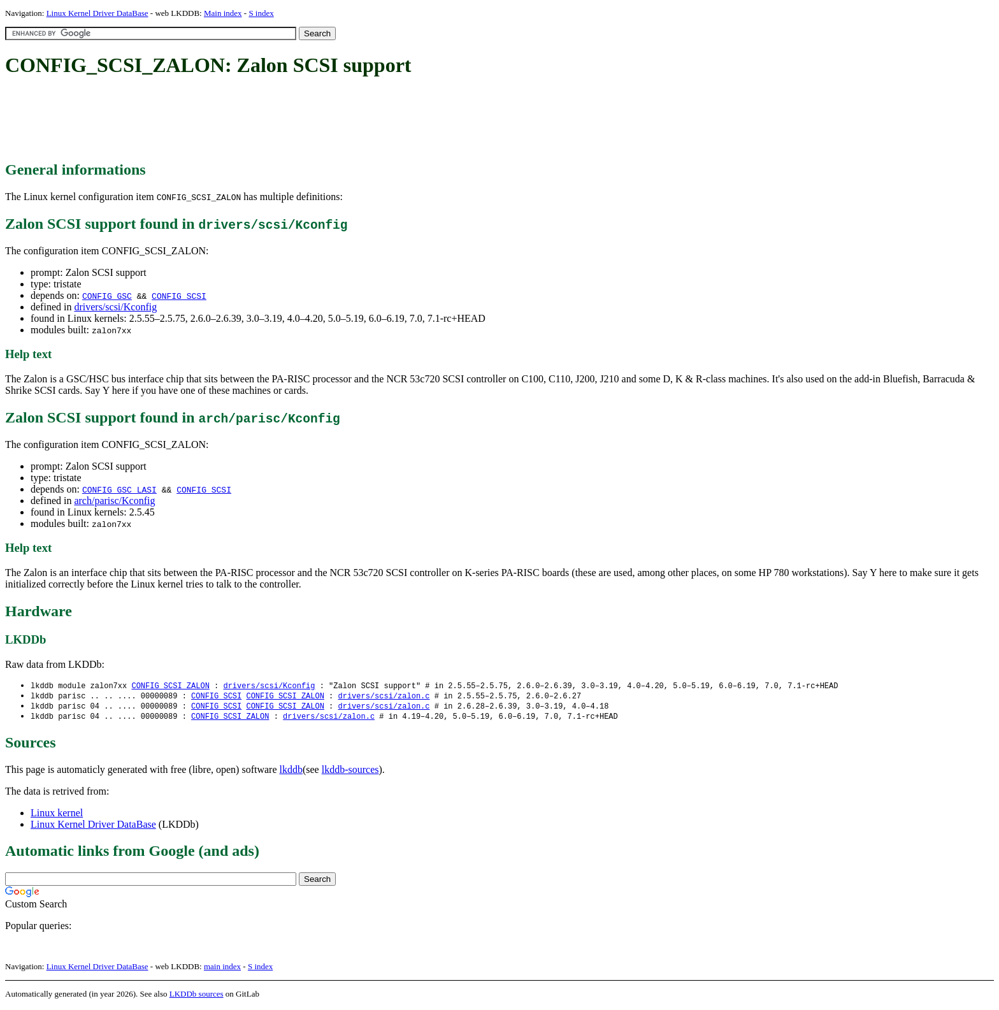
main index (222, 969)
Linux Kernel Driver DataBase (97, 13)
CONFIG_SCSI (179, 295)
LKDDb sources (196, 996)
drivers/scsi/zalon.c (383, 696)
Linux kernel (57, 815)
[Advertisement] (237, 119)
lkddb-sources (350, 772)
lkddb (291, 772)
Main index (223, 13)
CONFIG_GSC (107, 295)
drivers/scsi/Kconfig (115, 306)
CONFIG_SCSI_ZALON (170, 686)
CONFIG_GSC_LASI (119, 489)
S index (260, 13)
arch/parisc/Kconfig (114, 500)
